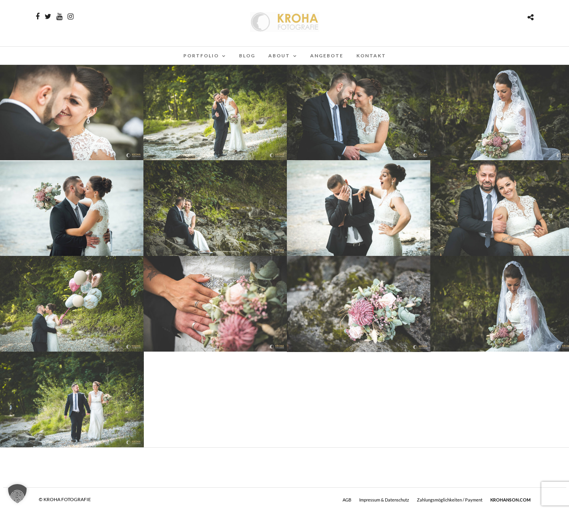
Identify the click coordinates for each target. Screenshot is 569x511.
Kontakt (371, 56)
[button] (17, 493)
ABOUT (279, 56)
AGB (347, 499)
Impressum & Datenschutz (384, 499)
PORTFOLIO (201, 56)
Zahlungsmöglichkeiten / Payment (449, 499)
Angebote (326, 56)
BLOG (247, 56)
